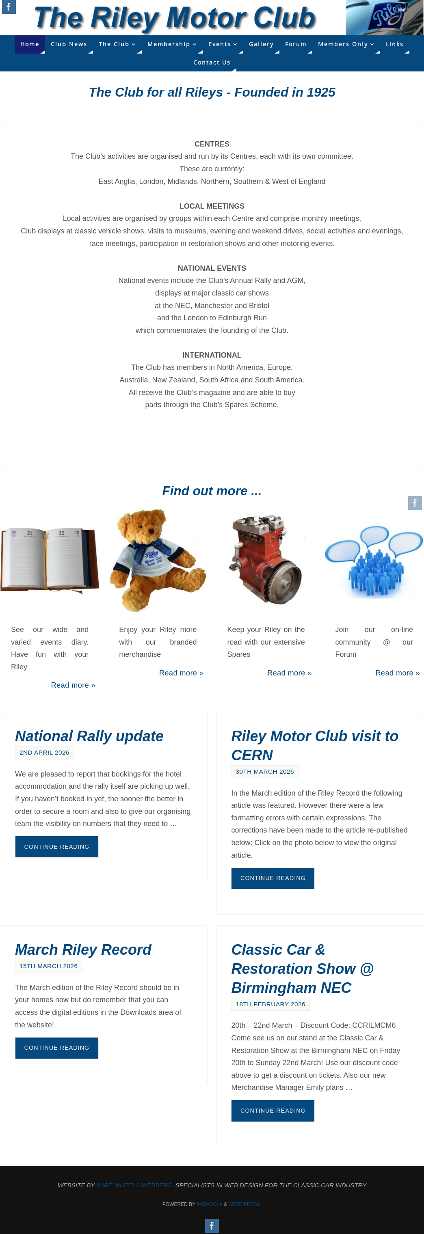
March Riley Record (83, 949)
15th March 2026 (48, 965)
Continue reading (57, 847)
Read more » (73, 685)
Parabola (209, 1204)
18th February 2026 (270, 1004)
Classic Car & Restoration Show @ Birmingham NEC (302, 968)
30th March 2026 (265, 771)
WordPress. (245, 1204)
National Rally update (89, 736)
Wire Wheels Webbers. (135, 1185)
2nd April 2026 (44, 752)
